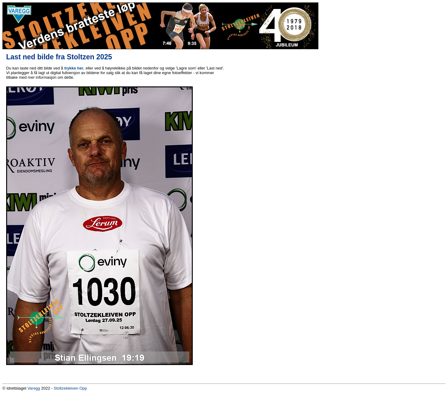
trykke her (73, 68)
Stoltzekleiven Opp (70, 388)
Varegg (33, 388)
